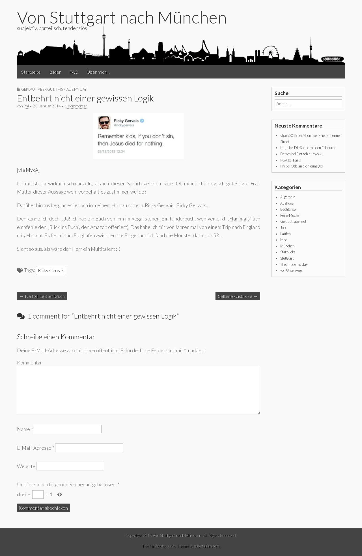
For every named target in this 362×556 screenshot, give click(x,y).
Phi (26, 106)
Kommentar (29, 363)
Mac (283, 239)
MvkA (32, 170)
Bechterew (288, 209)
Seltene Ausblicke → (238, 296)
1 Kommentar (76, 106)
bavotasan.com (206, 546)
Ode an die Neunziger (307, 166)
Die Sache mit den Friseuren (315, 147)
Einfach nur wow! (309, 154)
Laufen (285, 234)
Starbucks (288, 252)
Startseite (31, 72)
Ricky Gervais (51, 270)
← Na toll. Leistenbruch (42, 296)
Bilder (55, 72)
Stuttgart (287, 258)
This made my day (71, 89)
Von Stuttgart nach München (122, 17)
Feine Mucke (289, 215)
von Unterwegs (291, 270)
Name (25, 429)
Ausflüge (287, 203)
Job (283, 227)
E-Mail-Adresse (35, 448)
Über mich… (98, 72)
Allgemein (287, 197)
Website (26, 466)
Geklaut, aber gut (37, 89)
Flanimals (239, 219)
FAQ (73, 72)
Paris (297, 160)
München (287, 246)
